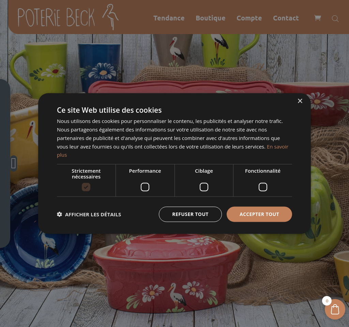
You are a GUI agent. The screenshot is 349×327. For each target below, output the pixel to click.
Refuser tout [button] (190, 214)
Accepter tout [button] (259, 214)
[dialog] (174, 163)
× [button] (299, 101)
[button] (89, 214)
